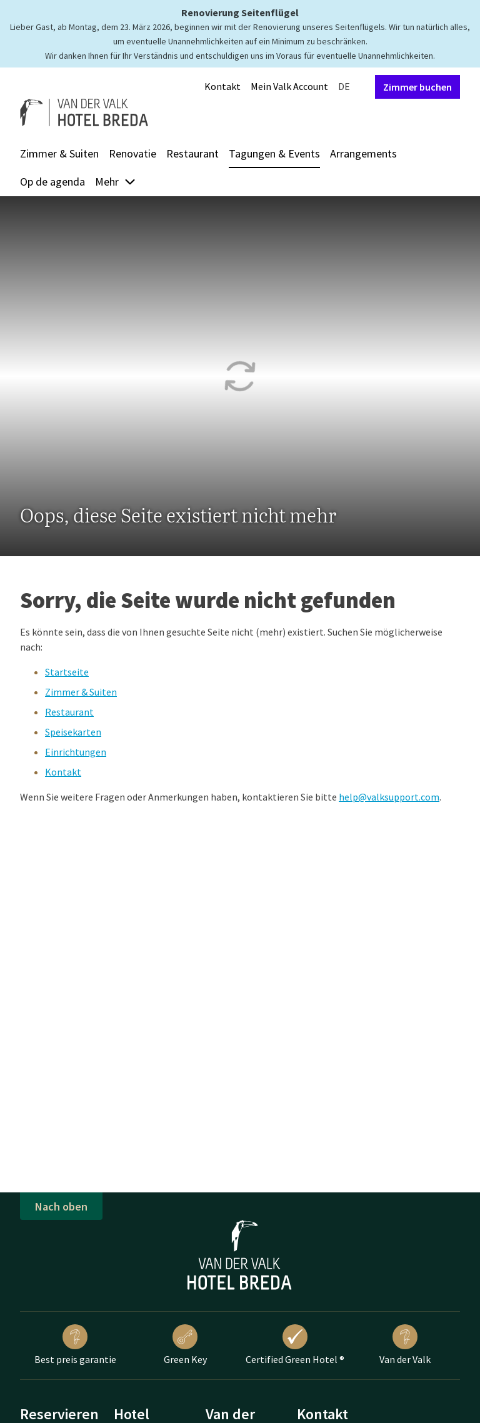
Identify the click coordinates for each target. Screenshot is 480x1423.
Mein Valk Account (289, 86)
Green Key (185, 1345)
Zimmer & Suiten (59, 153)
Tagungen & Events (274, 153)
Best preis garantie (75, 1345)
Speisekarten (73, 732)
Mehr (115, 181)
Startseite (67, 672)
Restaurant (192, 153)
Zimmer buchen (417, 87)
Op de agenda (52, 181)
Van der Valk (405, 1345)
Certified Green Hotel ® (295, 1345)
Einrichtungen (75, 752)
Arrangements (363, 153)
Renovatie (132, 153)
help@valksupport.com (389, 797)
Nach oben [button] (61, 1206)
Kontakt (222, 86)
